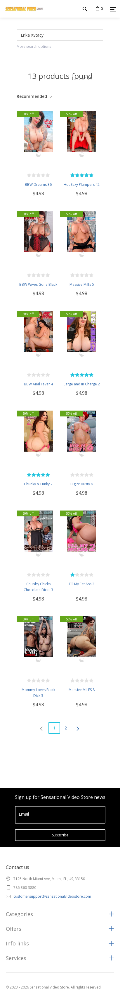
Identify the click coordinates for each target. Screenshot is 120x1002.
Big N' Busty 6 (81, 484)
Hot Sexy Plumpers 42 (82, 184)
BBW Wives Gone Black (38, 284)
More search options (34, 46)
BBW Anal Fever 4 (38, 384)
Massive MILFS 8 (82, 689)
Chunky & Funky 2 (38, 484)
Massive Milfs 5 (81, 284)
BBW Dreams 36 (38, 184)
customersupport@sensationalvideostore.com (52, 896)
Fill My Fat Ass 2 (81, 583)
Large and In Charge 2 (82, 384)
